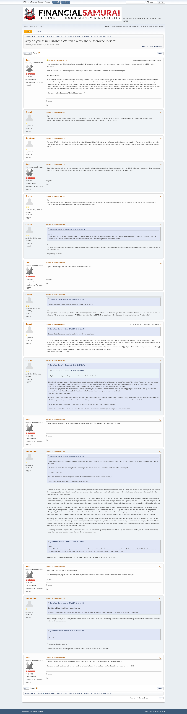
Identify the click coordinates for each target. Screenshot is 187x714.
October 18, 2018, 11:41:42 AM (55, 360)
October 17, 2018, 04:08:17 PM (55, 164)
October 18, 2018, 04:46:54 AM (55, 224)
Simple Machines (38, 711)
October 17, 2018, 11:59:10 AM (55, 112)
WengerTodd (31, 451)
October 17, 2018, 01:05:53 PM (55, 138)
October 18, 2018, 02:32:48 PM (55, 419)
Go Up (26, 688)
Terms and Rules (154, 711)
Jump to (132, 698)
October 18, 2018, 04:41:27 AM (55, 196)
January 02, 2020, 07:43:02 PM (55, 451)
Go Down (27, 53)
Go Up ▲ (162, 711)
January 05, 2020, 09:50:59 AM (55, 657)
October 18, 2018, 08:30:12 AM (55, 262)
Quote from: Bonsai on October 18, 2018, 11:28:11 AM (67, 365)
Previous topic (147, 47)
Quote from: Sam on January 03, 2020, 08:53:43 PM (67, 603)
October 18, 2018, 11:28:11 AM (55, 324)
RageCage (30, 138)
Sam (28, 60)
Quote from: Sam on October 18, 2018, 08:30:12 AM (67, 299)
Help (146, 711)
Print (160, 53)
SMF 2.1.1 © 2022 (27, 711)
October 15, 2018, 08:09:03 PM (57, 60)
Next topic (158, 47)
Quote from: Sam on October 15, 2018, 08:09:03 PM (67, 456)
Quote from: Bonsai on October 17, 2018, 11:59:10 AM (67, 229)
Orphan (29, 196)
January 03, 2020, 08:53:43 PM (55, 566)
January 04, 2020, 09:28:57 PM (55, 598)
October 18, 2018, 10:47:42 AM (55, 294)
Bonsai (29, 112)
